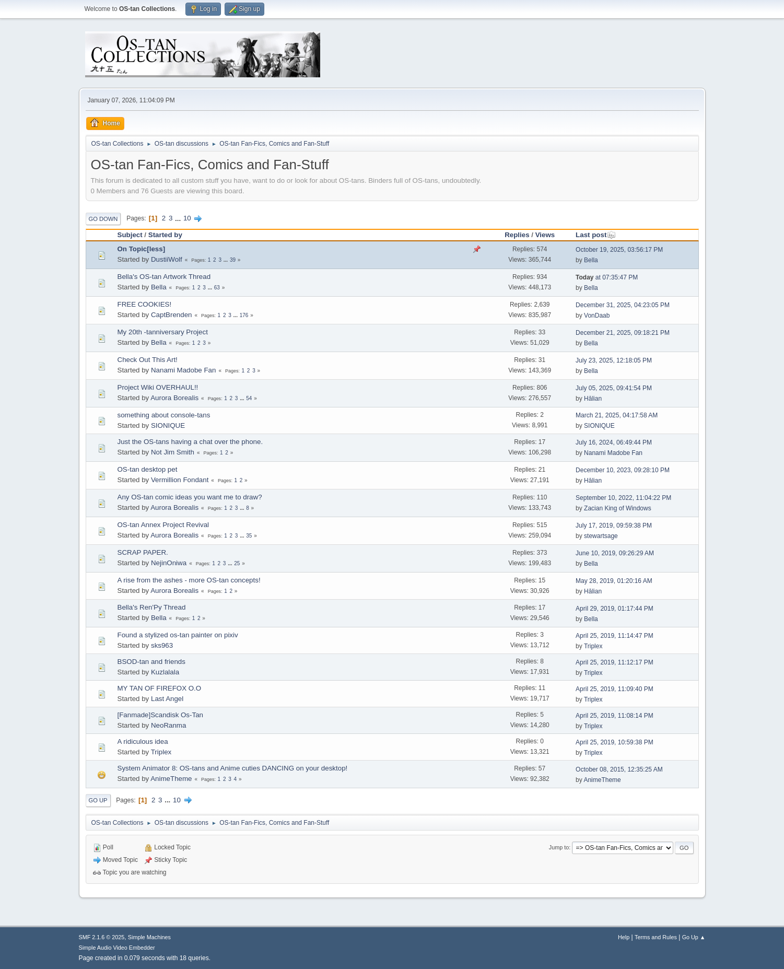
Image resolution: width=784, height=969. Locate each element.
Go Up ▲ (694, 937)
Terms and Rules (656, 937)
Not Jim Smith (172, 452)
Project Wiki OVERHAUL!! (158, 387)
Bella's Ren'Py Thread (152, 607)
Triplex (593, 646)
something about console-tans (164, 415)
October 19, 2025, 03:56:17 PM (619, 249)
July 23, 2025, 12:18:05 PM (614, 360)
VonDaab (597, 315)
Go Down (103, 219)
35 (249, 536)
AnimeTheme (171, 779)
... (179, 218)
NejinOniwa (168, 563)
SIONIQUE (168, 425)
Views (545, 235)
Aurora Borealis (174, 398)
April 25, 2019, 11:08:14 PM (614, 715)
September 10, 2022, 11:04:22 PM (623, 497)
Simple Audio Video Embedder (117, 947)
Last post (596, 235)
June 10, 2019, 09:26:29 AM (615, 553)
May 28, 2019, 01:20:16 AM (614, 581)
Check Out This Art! (148, 360)
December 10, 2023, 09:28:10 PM (623, 470)
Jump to (559, 847)
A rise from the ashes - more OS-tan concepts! (189, 580)
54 (249, 398)
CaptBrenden (171, 315)
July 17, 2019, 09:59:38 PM (614, 525)
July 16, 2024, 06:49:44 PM (614, 442)
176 (244, 315)
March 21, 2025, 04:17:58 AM (617, 415)
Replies (517, 235)
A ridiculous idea (143, 741)
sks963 (162, 645)
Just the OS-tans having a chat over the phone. (190, 442)
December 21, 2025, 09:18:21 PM (623, 332)
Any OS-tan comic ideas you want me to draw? (190, 497)
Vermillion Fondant (179, 480)
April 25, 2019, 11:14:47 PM (614, 635)
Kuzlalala (165, 672)
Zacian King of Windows (617, 508)
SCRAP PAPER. (143, 552)
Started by (165, 235)
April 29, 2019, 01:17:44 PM (614, 608)
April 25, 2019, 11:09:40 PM (614, 689)
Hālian (593, 398)
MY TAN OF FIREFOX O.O (160, 688)
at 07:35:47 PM (607, 277)
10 (187, 218)
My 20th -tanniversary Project (163, 332)
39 (233, 260)
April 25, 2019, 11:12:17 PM (614, 662)
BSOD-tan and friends (151, 662)
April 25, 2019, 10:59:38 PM (614, 742)
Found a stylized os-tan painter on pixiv (178, 635)
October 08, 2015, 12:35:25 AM (619, 769)
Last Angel (167, 699)
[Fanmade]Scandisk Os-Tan (160, 715)
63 (217, 287)
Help (623, 937)
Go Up (98, 800)
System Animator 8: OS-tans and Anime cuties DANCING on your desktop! (233, 768)
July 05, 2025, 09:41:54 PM (614, 388)
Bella (591, 260)
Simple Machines (149, 937)
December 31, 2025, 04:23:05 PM (623, 305)
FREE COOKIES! (145, 304)
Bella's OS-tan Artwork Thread (164, 277)
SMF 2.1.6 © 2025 (102, 937)
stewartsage (601, 536)
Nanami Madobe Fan (183, 370)
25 (237, 563)
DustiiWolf (166, 259)
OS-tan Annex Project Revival (163, 525)
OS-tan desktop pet (148, 469)
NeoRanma (168, 725)
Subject (130, 235)
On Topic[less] (142, 249)
